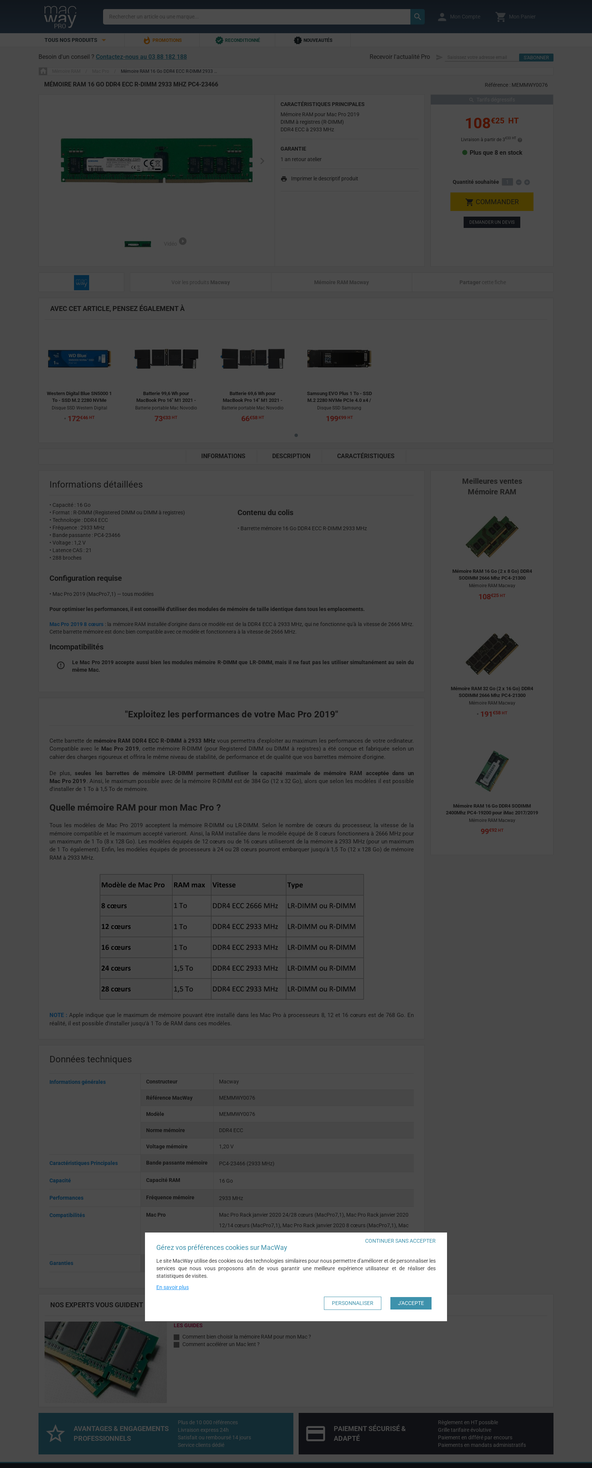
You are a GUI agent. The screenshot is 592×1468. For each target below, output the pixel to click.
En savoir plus (172, 1287)
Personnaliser (352, 1303)
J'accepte (411, 1303)
